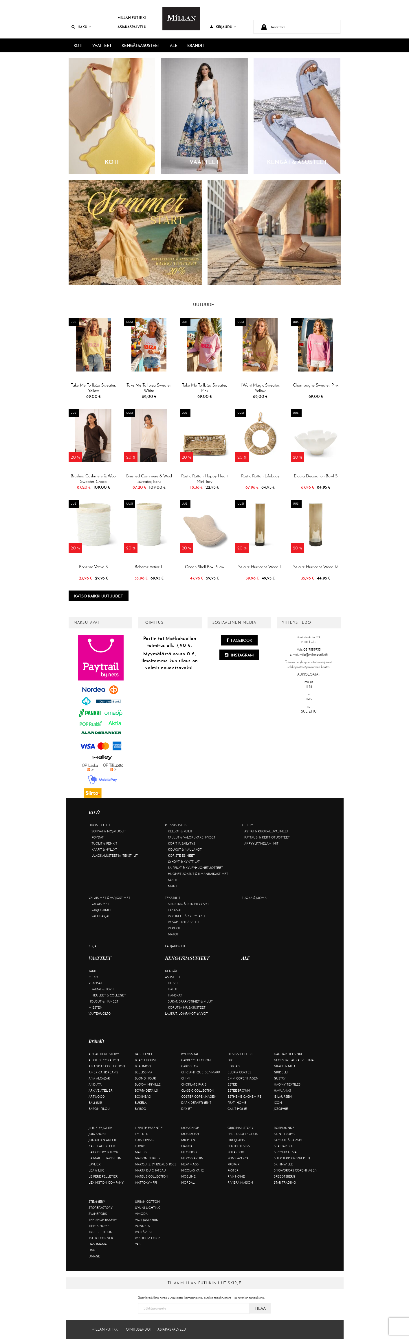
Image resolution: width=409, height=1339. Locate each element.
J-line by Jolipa (100, 1128)
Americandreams (103, 1072)
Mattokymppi (146, 1182)
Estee (232, 1084)
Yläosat (95, 983)
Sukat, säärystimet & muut (190, 1001)
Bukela (141, 1103)
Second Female (287, 1152)
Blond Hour (145, 1078)
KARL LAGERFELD (102, 1146)
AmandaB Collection (107, 1066)
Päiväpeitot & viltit (183, 922)
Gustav (279, 1078)
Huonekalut (99, 825)
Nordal (188, 1182)
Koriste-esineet (181, 856)
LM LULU (141, 1134)
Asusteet (172, 977)
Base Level (144, 1054)
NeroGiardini (192, 1158)
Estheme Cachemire (244, 1097)
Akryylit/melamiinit (261, 843)
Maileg (141, 1152)
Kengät (171, 971)
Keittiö (247, 825)
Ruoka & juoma (254, 898)
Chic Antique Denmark (200, 1072)
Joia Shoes (97, 1134)
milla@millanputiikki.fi (314, 654)
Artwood (97, 1097)
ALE (173, 45)
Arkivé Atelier (101, 1090)
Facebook (239, 640)
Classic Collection (197, 1090)
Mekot (94, 977)
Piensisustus (175, 825)
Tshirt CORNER (101, 1238)
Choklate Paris (193, 1084)
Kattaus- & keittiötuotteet (267, 837)
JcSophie (281, 1109)
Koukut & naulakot (185, 849)
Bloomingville (148, 1084)
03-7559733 (312, 650)
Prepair (234, 1164)
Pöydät (97, 837)
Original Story (241, 1128)
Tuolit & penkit (104, 843)
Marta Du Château (150, 1170)
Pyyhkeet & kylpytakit (186, 916)
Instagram (239, 655)
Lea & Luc (96, 1170)
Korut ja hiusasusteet (187, 1007)
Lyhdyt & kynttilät (184, 862)
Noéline (188, 1176)
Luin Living (144, 1140)
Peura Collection (243, 1134)
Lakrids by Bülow (103, 1152)
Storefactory (101, 1208)
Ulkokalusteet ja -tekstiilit (114, 856)
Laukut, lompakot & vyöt (186, 1013)
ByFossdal (190, 1054)
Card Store (191, 1066)
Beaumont (144, 1066)
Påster (233, 1170)
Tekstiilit (172, 898)
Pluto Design (239, 1146)
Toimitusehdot (138, 1329)
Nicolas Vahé (192, 1170)
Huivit (173, 983)
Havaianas (282, 1090)
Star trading (285, 1182)
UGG (92, 1250)
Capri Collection (196, 1060)
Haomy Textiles (287, 1084)
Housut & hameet (103, 1001)
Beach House (146, 1060)
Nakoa (186, 1146)
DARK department (196, 1103)
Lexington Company (106, 1182)
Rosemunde (284, 1128)
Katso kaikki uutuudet (98, 596)
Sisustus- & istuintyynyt (188, 904)
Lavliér (95, 1164)
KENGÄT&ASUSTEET (141, 45)
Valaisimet (100, 904)
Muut (172, 886)
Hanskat (175, 995)
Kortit (173, 880)
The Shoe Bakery (103, 1220)
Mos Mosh (190, 1134)
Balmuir (95, 1103)
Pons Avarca (238, 1158)
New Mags (190, 1164)
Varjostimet (101, 910)
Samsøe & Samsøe (289, 1140)
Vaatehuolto (100, 1013)
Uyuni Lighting (148, 1208)
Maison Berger (148, 1158)
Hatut (173, 989)
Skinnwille (283, 1164)
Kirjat (93, 946)
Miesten (95, 1007)
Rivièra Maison (240, 1182)
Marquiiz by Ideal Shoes (155, 1164)
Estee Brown (239, 1090)
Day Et (186, 1109)
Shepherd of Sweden (292, 1158)
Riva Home (236, 1176)
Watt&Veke (144, 1232)
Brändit (195, 45)
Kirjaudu (223, 27)
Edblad (234, 1066)
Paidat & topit (102, 989)
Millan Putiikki (132, 17)
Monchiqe (190, 1128)
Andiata (95, 1084)
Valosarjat (100, 916)
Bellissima (143, 1072)
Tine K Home (99, 1226)
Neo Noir (189, 1152)
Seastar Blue (285, 1146)
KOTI (78, 45)
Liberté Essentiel (149, 1128)
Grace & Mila (285, 1066)
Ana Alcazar (99, 1078)
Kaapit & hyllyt (104, 849)
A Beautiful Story (104, 1054)
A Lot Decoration (104, 1060)
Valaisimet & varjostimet (109, 898)
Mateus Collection (151, 1176)
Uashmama (98, 1244)
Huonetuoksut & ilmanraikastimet (198, 874)
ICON (278, 1103)
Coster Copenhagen (199, 1097)
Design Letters (240, 1054)
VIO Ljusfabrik (146, 1220)
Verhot (174, 928)
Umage (94, 1256)
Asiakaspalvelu (132, 27)
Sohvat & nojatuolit (108, 831)
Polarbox (236, 1152)
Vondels (142, 1226)
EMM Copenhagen (243, 1078)
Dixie (232, 1060)
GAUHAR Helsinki (288, 1054)
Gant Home (237, 1109)
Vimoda (141, 1214)
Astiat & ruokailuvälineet (266, 831)
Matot (173, 934)
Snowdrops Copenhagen (295, 1170)
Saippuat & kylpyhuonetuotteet (195, 868)
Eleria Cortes (239, 1072)
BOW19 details (146, 1090)
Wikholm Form (147, 1238)
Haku (81, 27)
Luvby (140, 1146)
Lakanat (175, 910)
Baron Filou (99, 1109)
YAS (137, 1244)
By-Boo (140, 1109)
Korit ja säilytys (181, 843)
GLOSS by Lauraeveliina (294, 1060)
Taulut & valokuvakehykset (191, 837)
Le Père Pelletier (103, 1176)
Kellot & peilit (180, 831)
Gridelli (281, 1072)
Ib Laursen (283, 1097)
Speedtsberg (284, 1176)
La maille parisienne (106, 1158)
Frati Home (237, 1103)
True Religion (101, 1232)
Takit (93, 971)
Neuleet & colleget (108, 995)
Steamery (97, 1202)
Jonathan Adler (102, 1140)
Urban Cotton (147, 1202)
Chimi (185, 1078)
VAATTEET (102, 45)
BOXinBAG (143, 1097)
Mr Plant (189, 1140)
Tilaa (260, 1308)
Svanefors (98, 1214)
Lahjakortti (175, 946)
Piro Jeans (236, 1140)
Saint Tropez (285, 1134)
